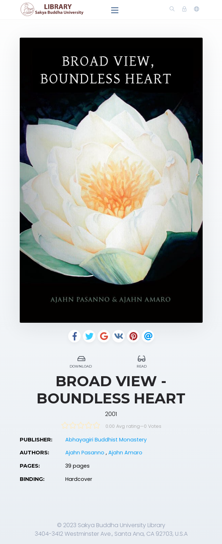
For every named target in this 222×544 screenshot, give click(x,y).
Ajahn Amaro (125, 452)
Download (81, 360)
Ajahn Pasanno (85, 452)
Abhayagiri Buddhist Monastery (106, 439)
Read (142, 360)
